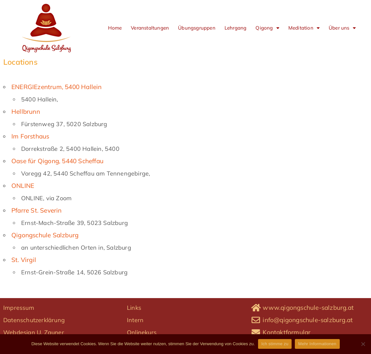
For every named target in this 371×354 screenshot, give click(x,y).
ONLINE (22, 186)
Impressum (18, 307)
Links (134, 307)
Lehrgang (236, 28)
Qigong (267, 28)
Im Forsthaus (30, 136)
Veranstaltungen (150, 28)
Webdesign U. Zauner (33, 332)
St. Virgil (23, 260)
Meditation (304, 28)
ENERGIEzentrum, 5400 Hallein (56, 87)
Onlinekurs (142, 332)
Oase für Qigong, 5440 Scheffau (57, 161)
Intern (135, 320)
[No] (363, 344)
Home (115, 28)
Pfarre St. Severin (36, 210)
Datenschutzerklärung (34, 320)
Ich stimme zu (274, 343)
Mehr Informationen (317, 343)
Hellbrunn (25, 111)
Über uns (342, 28)
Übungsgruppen (196, 28)
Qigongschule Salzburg (44, 235)
